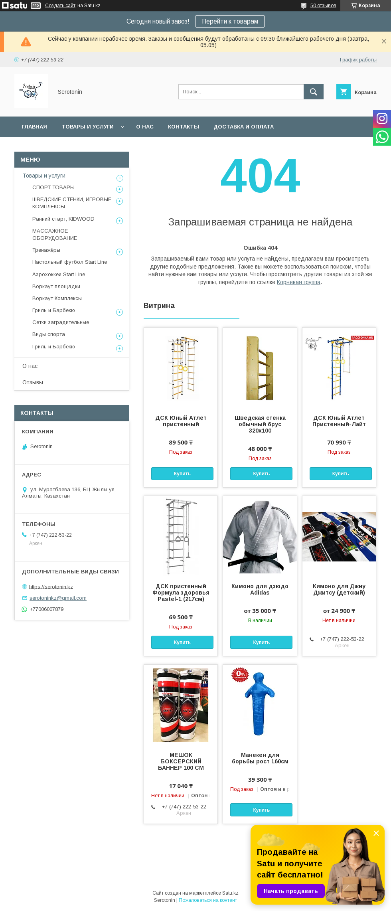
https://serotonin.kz (51, 586)
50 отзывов (323, 5)
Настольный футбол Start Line (69, 262)
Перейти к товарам (230, 21)
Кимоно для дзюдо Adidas (259, 589)
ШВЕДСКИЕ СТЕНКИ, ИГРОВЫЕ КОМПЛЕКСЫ (71, 202)
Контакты (183, 127)
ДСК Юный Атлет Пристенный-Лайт (339, 421)
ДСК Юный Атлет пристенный (181, 421)
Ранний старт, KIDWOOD (63, 219)
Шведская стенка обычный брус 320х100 (260, 424)
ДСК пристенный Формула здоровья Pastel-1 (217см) (180, 592)
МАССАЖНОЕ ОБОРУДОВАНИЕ (54, 234)
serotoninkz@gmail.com (58, 598)
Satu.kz (230, 893)
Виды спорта (48, 334)
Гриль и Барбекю (53, 310)
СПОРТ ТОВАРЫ (53, 187)
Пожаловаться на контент (208, 900)
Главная (34, 127)
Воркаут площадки (56, 286)
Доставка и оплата (243, 127)
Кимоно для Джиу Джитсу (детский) (339, 589)
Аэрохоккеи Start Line (58, 274)
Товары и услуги (87, 127)
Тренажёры (46, 250)
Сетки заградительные (60, 322)
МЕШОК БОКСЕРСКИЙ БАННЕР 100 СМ (181, 761)
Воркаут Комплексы (57, 298)
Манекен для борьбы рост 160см (260, 758)
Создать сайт (60, 5)
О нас (145, 127)
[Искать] (314, 91)
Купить (182, 473)
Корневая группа (298, 282)
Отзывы (32, 382)
